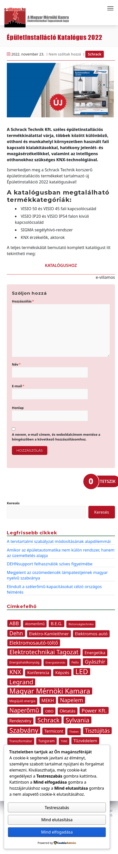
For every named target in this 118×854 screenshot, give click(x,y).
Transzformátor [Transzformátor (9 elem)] (20, 741)
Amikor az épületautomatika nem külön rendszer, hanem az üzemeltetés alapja (60, 552)
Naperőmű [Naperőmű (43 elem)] (24, 710)
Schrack (94, 54)
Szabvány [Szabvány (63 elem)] (23, 730)
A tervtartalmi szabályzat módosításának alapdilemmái (59, 541)
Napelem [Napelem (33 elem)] (71, 700)
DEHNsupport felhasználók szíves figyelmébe (49, 564)
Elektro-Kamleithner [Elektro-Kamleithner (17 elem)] (49, 634)
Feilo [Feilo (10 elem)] (75, 662)
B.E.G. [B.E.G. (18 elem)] (56, 623)
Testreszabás (57, 807)
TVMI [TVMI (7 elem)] (64, 741)
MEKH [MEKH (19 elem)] (48, 700)
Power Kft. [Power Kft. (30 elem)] (94, 710)
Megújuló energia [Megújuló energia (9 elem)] (22, 701)
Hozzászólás (23, 301)
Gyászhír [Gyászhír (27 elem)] (95, 661)
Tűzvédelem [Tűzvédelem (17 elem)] (85, 740)
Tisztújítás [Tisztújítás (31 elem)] (97, 730)
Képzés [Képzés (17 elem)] (62, 672)
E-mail (18, 386)
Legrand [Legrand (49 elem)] (21, 681)
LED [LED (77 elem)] (81, 671)
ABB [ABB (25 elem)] (14, 623)
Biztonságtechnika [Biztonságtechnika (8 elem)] (80, 624)
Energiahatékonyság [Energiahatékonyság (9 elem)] (24, 662)
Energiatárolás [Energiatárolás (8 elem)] (55, 662)
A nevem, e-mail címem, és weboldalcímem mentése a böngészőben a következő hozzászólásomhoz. (56, 437)
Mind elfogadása (57, 832)
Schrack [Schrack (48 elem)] (48, 720)
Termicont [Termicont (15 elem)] (53, 731)
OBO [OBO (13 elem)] (49, 710)
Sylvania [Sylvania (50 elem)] (77, 720)
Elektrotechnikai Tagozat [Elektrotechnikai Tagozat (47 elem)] (43, 651)
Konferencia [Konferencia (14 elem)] (38, 672)
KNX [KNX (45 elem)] (15, 671)
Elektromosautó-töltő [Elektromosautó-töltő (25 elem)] (33, 642)
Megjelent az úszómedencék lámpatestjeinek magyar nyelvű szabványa (57, 575)
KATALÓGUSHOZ (61, 265)
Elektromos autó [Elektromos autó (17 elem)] (91, 634)
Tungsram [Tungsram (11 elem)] (46, 740)
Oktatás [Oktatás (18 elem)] (67, 711)
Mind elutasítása (57, 819)
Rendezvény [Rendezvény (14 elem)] (20, 721)
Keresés (13, 503)
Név (16, 364)
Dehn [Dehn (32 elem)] (16, 633)
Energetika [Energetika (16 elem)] (95, 652)
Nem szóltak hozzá (65, 54)
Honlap (18, 407)
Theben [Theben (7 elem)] (74, 731)
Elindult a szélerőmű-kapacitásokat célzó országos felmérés (54, 589)
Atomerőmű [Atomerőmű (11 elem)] (35, 623)
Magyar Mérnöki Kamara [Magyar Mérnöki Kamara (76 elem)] (49, 691)
